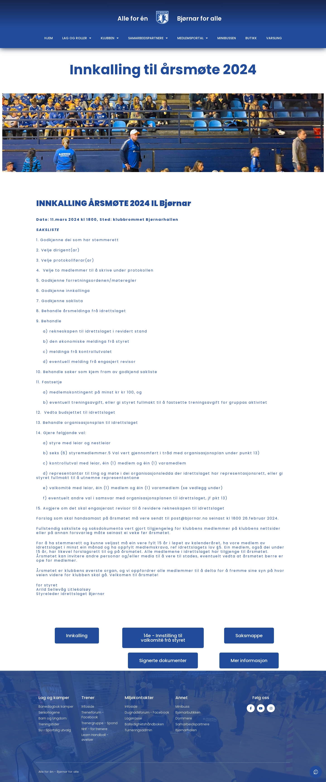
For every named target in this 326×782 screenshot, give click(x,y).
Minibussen (226, 38)
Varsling (274, 38)
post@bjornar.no (189, 518)
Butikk (251, 38)
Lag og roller (76, 38)
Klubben (110, 38)
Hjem (48, 38)
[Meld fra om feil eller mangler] (316, 772)
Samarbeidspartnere (148, 38)
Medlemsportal (192, 38)
